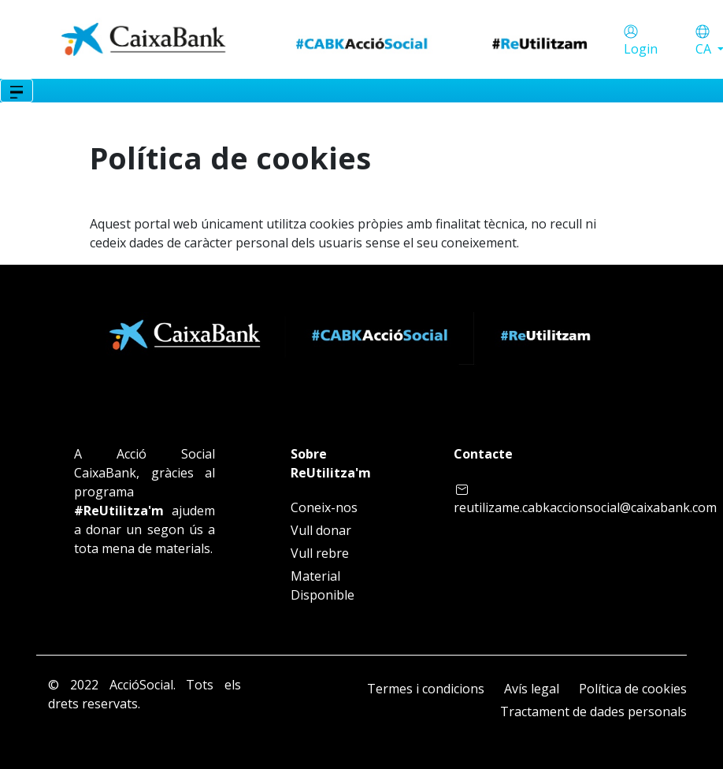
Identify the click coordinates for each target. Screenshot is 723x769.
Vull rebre (320, 553)
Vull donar (321, 530)
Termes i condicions (425, 688)
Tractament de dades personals (593, 711)
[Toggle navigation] (16, 90)
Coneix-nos (324, 507)
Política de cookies (633, 688)
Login (641, 49)
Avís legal (531, 688)
